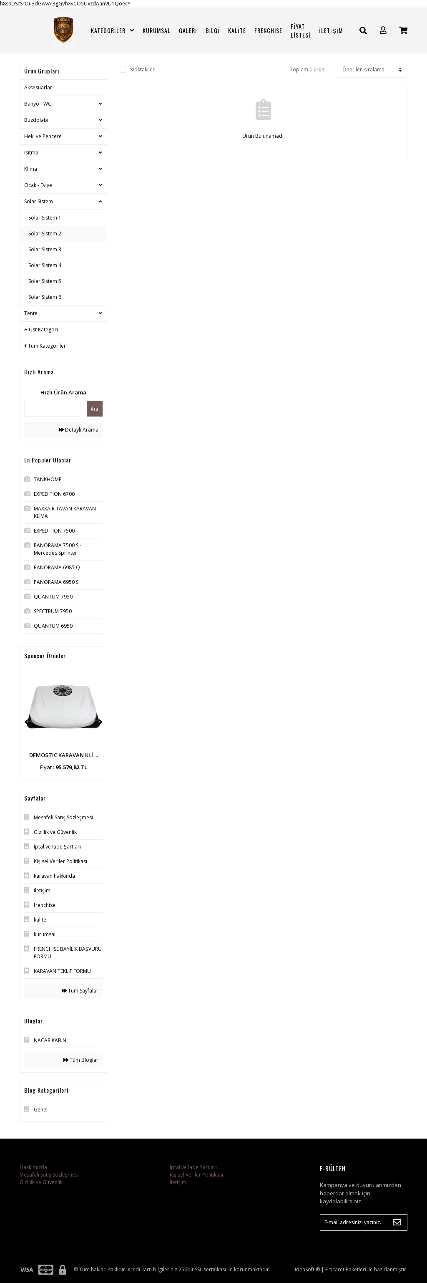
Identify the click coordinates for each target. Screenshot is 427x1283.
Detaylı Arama (78, 429)
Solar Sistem (38, 201)
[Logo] (63, 30)
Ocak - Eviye (38, 185)
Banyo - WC (37, 103)
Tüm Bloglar (80, 1059)
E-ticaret (334, 1269)
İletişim (178, 1182)
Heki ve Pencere (43, 136)
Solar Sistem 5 (44, 281)
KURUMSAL (157, 30)
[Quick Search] (52, 409)
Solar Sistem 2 (44, 233)
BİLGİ (213, 30)
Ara (94, 408)
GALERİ (188, 30)
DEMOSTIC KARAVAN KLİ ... (63, 755)
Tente (31, 313)
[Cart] (403, 30)
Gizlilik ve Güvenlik (41, 1182)
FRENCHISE (268, 30)
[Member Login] (383, 30)
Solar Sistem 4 (44, 265)
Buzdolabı (36, 120)
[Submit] (397, 1222)
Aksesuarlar (38, 87)
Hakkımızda (33, 1167)
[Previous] (26, 722)
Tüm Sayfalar (80, 990)
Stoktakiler (142, 69)
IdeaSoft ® (307, 1269)
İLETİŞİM (331, 30)
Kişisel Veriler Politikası (196, 1174)
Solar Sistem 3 (44, 249)
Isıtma (31, 152)
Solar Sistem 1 (44, 217)
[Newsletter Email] (363, 1222)
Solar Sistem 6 (44, 297)
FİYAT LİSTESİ (301, 30)
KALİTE (237, 30)
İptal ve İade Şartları (193, 1167)
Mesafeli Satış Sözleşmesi (49, 1174)
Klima (30, 168)
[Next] (100, 722)
